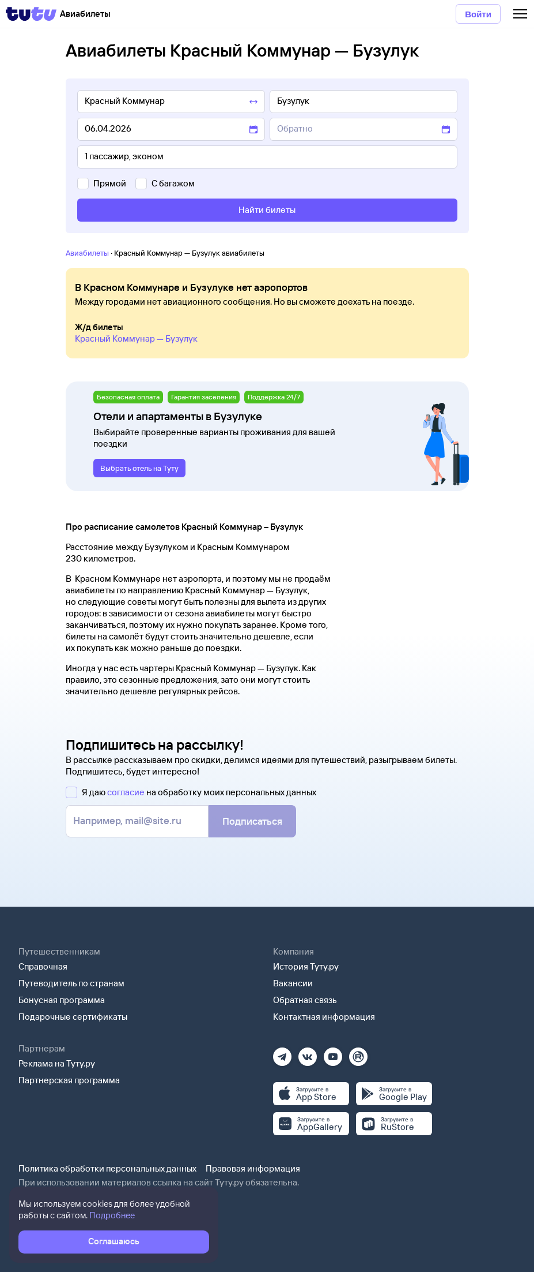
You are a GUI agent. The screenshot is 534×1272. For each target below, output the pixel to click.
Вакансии (293, 983)
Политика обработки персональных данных (107, 1168)
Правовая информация (253, 1168)
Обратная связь (305, 999)
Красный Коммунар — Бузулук (136, 338)
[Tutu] (31, 14)
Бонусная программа (61, 999)
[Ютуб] (333, 1052)
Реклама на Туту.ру (56, 1063)
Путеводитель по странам (71, 983)
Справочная (42, 966)
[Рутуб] (358, 1052)
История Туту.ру (306, 966)
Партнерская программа (69, 1080)
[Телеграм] (282, 1052)
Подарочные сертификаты (72, 1016)
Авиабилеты (87, 252)
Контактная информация (324, 1016)
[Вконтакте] (307, 1052)
